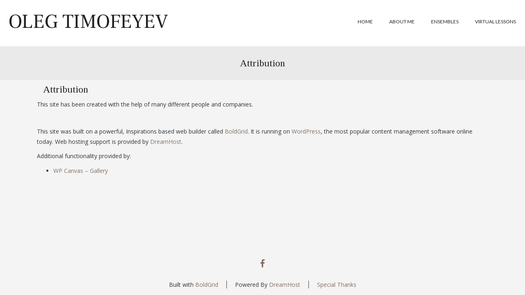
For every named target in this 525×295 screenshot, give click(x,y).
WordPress (306, 131)
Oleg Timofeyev (88, 21)
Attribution (262, 63)
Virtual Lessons (495, 21)
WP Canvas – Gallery (80, 171)
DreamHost (165, 141)
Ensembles (445, 21)
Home (365, 21)
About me (402, 21)
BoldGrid (236, 131)
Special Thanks (336, 284)
